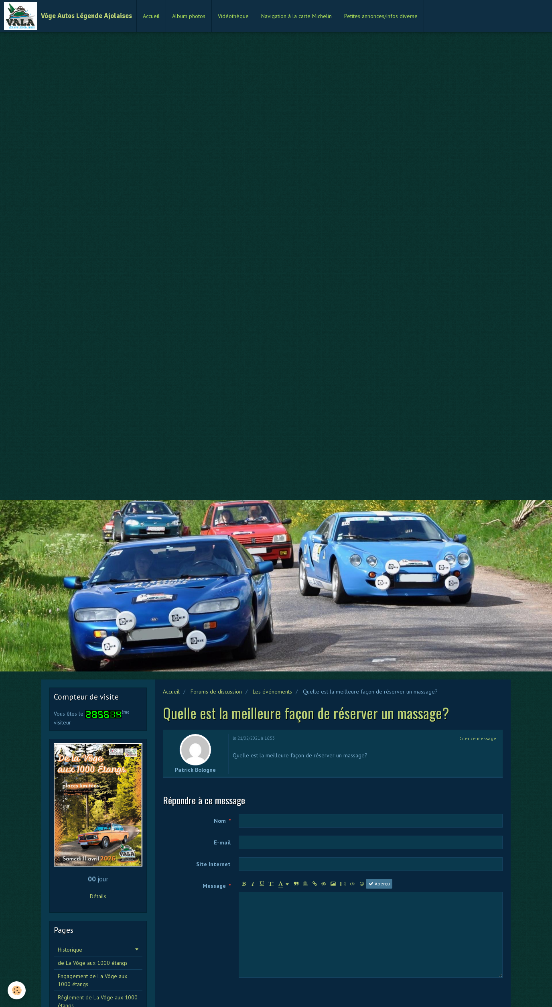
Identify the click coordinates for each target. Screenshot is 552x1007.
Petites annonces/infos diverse (381, 16)
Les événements (272, 691)
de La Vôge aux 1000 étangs (93, 962)
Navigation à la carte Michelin (296, 16)
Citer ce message (477, 738)
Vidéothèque (233, 16)
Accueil (151, 16)
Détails (98, 896)
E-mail (222, 842)
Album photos (188, 16)
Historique (70, 949)
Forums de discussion (216, 691)
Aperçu (379, 884)
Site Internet (213, 864)
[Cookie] (17, 990)
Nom (220, 820)
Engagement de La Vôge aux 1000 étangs (92, 980)
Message (214, 885)
